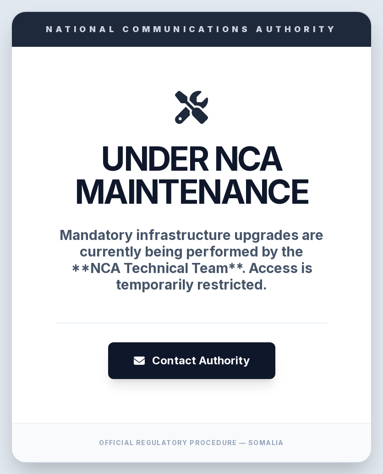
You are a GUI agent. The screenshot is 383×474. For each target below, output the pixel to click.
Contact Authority (192, 360)
